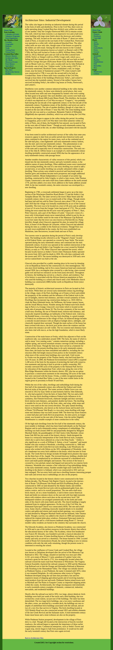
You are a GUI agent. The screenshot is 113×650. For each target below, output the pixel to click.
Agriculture (9, 66)
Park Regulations (11, 38)
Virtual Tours (10, 52)
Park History (10, 64)
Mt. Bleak (8, 60)
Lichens (96, 74)
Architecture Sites (11, 58)
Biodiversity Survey (12, 72)
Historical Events (11, 62)
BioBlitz (8, 74)
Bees (95, 68)
